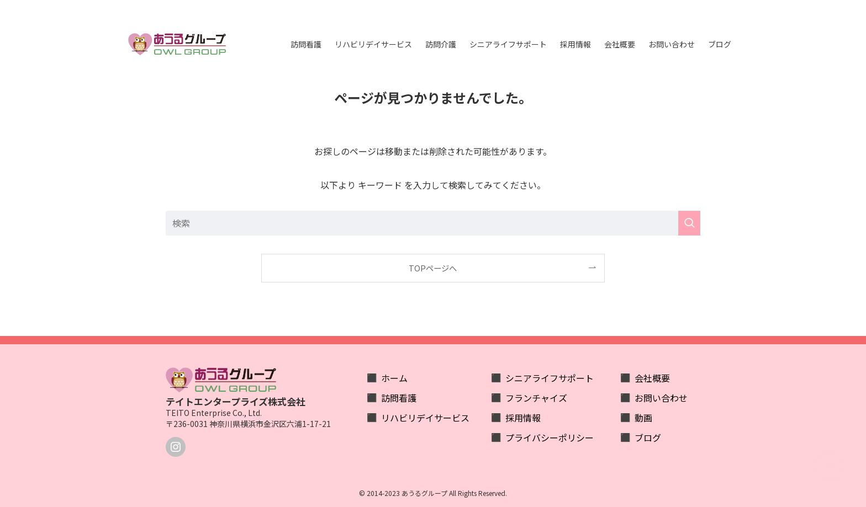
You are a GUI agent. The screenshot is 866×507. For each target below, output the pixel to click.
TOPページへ (433, 268)
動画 (643, 417)
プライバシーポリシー (549, 437)
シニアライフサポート (549, 378)
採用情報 (523, 417)
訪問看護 (398, 397)
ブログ (648, 437)
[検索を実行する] (689, 223)
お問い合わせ (661, 397)
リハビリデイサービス (425, 417)
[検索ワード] (433, 223)
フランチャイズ (536, 397)
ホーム (394, 378)
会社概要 (652, 378)
